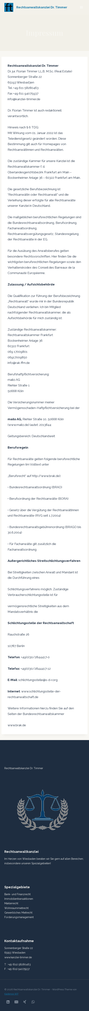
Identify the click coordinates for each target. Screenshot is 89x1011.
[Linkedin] (8, 1002)
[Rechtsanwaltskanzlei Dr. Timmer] (35, 7)
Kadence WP (11, 993)
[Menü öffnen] (81, 7)
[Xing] (24, 1002)
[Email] (16, 1002)
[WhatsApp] (33, 1002)
